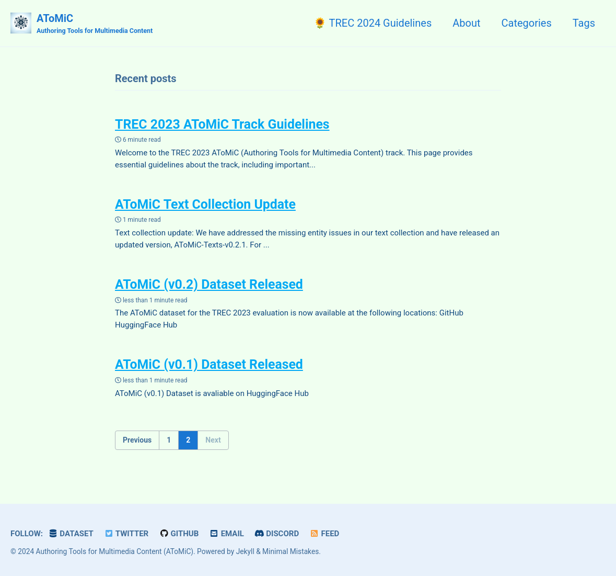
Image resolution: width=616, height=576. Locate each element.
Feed (325, 532)
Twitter (126, 532)
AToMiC (95, 24)
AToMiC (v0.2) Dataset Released (209, 283)
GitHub (179, 532)
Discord (276, 532)
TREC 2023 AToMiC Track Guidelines (223, 124)
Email (227, 532)
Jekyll (245, 550)
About (466, 23)
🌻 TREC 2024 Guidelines (372, 23)
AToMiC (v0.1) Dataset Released (209, 363)
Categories (526, 23)
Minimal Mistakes (290, 550)
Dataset (71, 532)
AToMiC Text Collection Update (206, 203)
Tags (584, 23)
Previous (137, 438)
